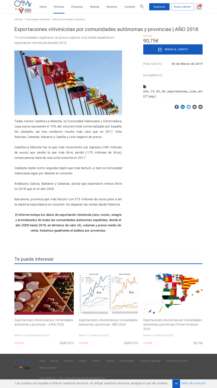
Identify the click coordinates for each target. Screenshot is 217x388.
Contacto (130, 6)
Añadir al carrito (176, 49)
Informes (59, 6)
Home (43, 6)
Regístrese (159, 6)
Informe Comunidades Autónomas (69, 19)
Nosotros (112, 6)
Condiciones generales (150, 361)
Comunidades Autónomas (37, 19)
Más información (194, 383)
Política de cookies (48, 368)
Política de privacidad (176, 361)
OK (176, 384)
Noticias (94, 6)
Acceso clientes (182, 6)
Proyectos (77, 6)
